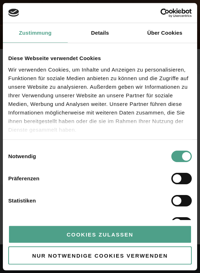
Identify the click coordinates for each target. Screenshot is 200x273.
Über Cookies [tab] (164, 33)
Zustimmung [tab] (35, 33)
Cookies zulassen (100, 234)
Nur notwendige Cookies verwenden (100, 255)
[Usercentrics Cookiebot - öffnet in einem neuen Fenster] (160, 13)
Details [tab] (100, 33)
